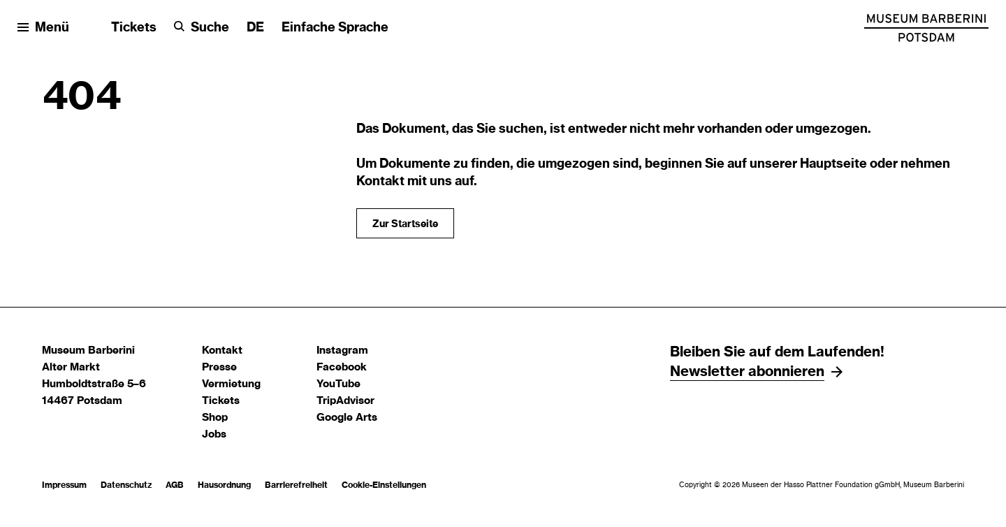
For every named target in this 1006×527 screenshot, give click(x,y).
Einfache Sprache (335, 28)
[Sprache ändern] (255, 28)
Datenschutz (126, 485)
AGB (175, 485)
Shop (215, 417)
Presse (219, 367)
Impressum (64, 485)
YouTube (338, 384)
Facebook (341, 367)
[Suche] (201, 28)
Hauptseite (833, 164)
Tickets (133, 28)
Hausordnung (224, 485)
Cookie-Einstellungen (384, 485)
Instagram (342, 350)
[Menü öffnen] (43, 28)
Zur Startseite (405, 224)
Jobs (214, 434)
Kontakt (222, 350)
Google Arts (346, 417)
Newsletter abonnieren (747, 372)
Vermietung (231, 384)
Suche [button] (210, 28)
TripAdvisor (345, 401)
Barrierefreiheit (296, 485)
